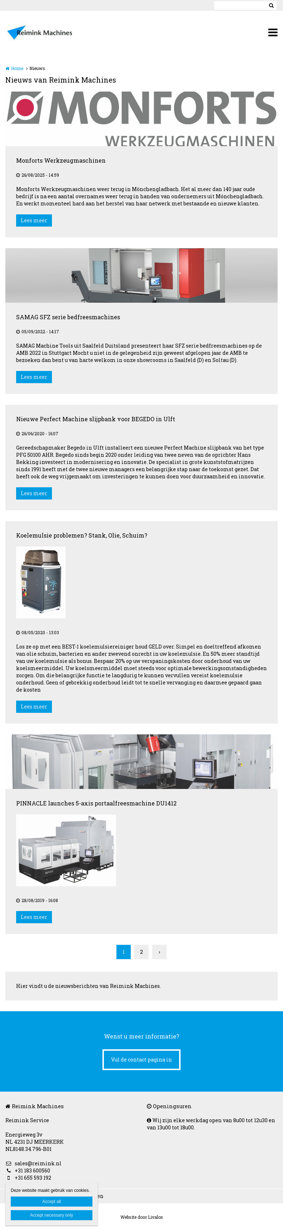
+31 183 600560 (27, 1170)
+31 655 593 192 (28, 1177)
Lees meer (34, 220)
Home (17, 68)
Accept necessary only (51, 1215)
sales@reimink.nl (33, 1163)
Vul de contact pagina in (141, 1059)
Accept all (51, 1201)
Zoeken (271, 5)
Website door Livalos (141, 1217)
